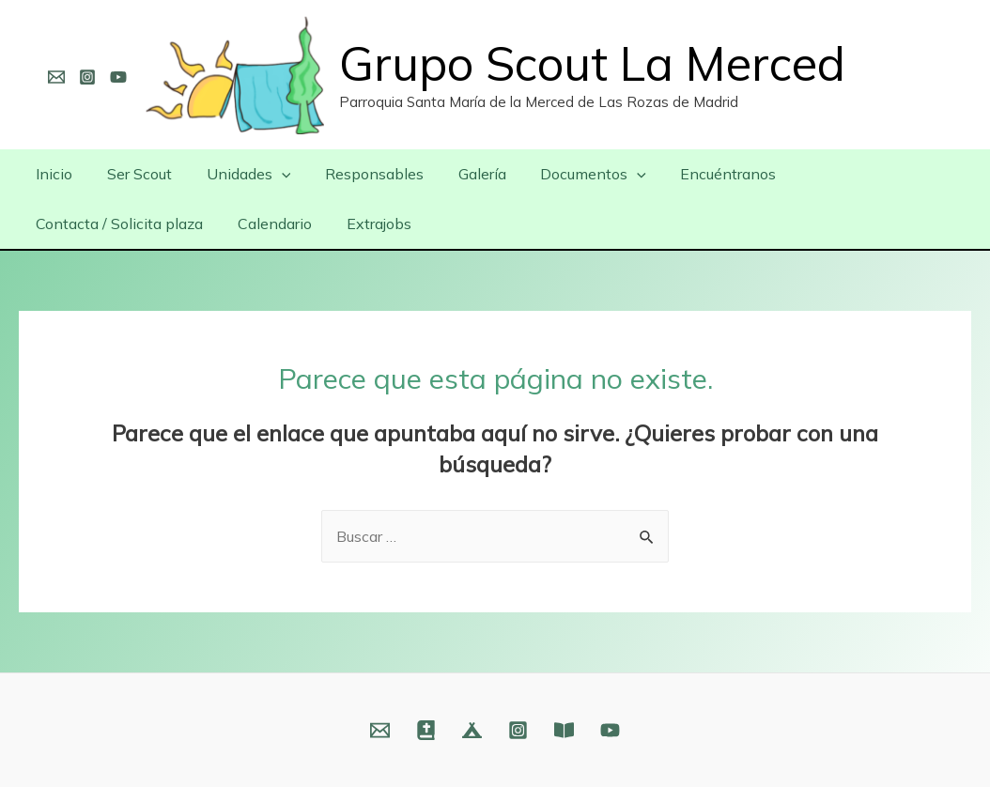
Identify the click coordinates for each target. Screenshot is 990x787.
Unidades (237, 173)
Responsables (359, 173)
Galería (463, 173)
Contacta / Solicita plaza (861, 173)
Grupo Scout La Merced (592, 63)
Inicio (52, 173)
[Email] (56, 77)
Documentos (570, 173)
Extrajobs (170, 223)
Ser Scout (133, 173)
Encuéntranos (700, 173)
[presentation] (270, 173)
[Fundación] (564, 730)
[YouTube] (118, 77)
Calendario (71, 223)
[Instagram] (87, 77)
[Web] (426, 730)
